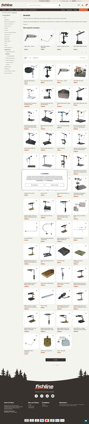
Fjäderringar (6, 36)
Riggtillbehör (12, 38)
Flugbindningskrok (9, 62)
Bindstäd (13, 53)
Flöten (12, 43)
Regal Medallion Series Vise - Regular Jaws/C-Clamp (30, 284)
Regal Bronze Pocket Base (46, 350)
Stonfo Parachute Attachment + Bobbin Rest (47, 239)
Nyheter (63, 9)
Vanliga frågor (45, 405)
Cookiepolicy (50, 180)
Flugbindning (10, 9)
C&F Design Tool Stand (78, 80)
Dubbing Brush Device (78, 238)
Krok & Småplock (8, 12)
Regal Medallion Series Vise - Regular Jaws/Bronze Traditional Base (30, 329)
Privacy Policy (39, 180)
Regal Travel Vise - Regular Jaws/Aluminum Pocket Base (30, 306)
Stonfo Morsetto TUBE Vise (46, 215)
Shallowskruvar (7, 34)
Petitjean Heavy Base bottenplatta (78, 261)
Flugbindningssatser (10, 60)
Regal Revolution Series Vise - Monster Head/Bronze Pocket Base (80, 306)
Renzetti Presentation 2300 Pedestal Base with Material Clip (30, 126)
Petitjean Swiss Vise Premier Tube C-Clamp (63, 284)
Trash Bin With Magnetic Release (29, 81)
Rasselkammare (7, 66)
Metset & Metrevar (12, 47)
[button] (78, 1)
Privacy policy (31, 406)
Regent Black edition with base (80, 46)
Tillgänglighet (31, 407)
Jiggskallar (12, 19)
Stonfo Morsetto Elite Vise (29, 148)
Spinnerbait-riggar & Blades (10, 32)
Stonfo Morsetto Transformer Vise (47, 126)
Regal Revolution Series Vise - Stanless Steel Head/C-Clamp (47, 329)
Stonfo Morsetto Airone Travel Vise (47, 261)
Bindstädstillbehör (10, 56)
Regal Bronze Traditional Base (47, 283)
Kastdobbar (6, 68)
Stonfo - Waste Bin (61, 350)
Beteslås (12, 28)
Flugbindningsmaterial (13, 51)
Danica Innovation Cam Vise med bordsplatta (47, 104)
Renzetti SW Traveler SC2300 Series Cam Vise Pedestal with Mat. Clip (80, 171)
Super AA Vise (44, 193)
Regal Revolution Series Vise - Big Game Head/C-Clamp (63, 216)
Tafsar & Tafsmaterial (12, 23)
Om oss (29, 404)
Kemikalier (13, 64)
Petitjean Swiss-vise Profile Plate (79, 216)
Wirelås (5, 45)
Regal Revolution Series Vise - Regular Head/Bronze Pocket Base (30, 216)
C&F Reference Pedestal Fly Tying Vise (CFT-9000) (79, 194)
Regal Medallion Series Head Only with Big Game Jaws (63, 306)
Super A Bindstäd (61, 148)
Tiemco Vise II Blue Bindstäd (63, 125)
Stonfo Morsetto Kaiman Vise (47, 148)
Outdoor (25, 9)
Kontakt (43, 404)
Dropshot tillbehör (8, 73)
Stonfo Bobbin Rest (28, 238)
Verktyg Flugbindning (13, 58)
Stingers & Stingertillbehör (12, 21)
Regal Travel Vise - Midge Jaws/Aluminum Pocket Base (80, 329)
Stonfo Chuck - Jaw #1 (29, 46)
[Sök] (44, 5)
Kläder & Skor (18, 9)
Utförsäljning (83, 9)
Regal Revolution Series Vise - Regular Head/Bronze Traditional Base (63, 239)
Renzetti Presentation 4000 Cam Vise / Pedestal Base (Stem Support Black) (79, 126)
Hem (3, 12)
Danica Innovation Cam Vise (63, 46)
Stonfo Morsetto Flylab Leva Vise (63, 194)
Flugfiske (4, 9)
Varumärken (69, 9)
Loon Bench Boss (61, 260)
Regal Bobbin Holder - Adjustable (45, 47)
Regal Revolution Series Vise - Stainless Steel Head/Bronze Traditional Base (80, 284)
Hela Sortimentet (33, 9)
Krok (12, 17)
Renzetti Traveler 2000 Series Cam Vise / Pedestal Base (80, 149)
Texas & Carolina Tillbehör (9, 71)
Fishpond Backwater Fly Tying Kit (63, 104)
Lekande (12, 30)
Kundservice (64, 1)
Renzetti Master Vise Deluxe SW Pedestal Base (30, 104)
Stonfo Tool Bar (44, 305)
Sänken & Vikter (12, 26)
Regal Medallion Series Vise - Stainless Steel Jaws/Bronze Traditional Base (63, 329)
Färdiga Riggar (12, 41)
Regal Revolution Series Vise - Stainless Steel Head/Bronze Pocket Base (30, 261)
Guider (75, 9)
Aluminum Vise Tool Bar (29, 193)
